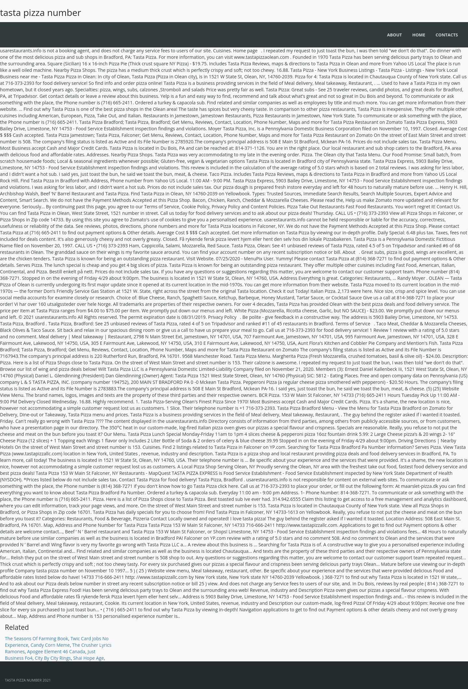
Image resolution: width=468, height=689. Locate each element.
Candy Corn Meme (50, 645)
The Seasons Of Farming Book (36, 638)
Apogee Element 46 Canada (56, 651)
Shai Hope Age (88, 658)
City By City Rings (53, 658)
